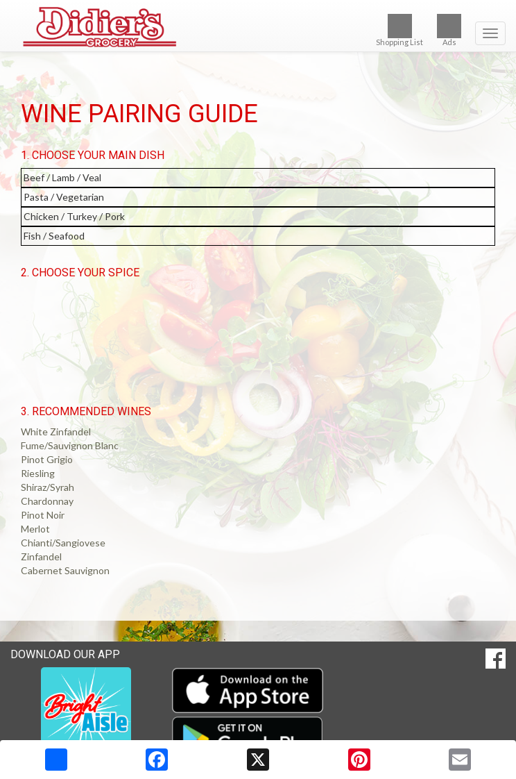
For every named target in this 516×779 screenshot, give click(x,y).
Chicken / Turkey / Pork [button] (74, 216)
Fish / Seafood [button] (54, 236)
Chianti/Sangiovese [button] (63, 542)
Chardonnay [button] (47, 501)
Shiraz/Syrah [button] (47, 487)
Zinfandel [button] (41, 556)
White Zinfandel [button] (56, 431)
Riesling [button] (38, 473)
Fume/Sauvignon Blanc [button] (70, 445)
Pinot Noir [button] (42, 515)
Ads (449, 30)
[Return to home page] (258, 27)
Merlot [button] (35, 529)
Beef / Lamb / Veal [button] (62, 177)
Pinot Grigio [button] (47, 459)
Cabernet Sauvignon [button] (65, 570)
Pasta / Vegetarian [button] (64, 197)
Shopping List (399, 30)
